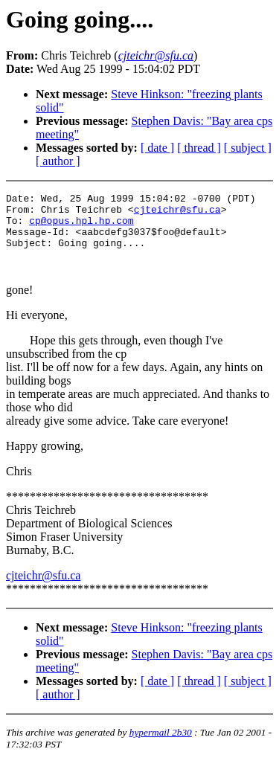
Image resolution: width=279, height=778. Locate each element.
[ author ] (58, 161)
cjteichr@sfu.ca (177, 213)
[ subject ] (248, 147)
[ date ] (157, 147)
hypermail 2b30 (160, 747)
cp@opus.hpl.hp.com (81, 227)
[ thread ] (199, 147)
